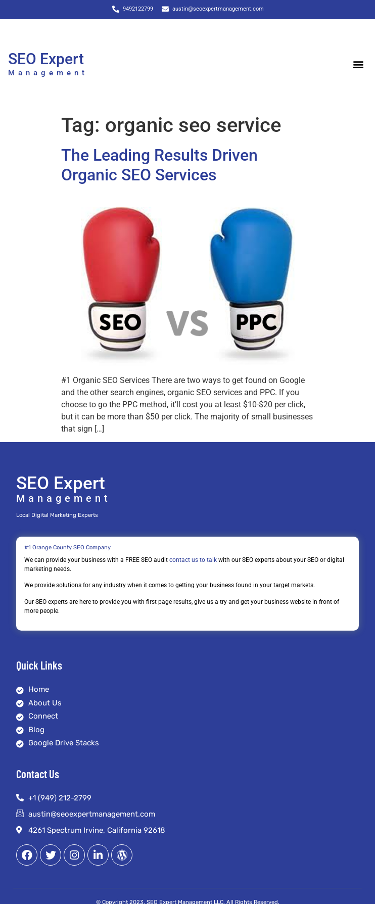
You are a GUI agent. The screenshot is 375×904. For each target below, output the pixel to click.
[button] (358, 64)
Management (48, 72)
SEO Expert (46, 59)
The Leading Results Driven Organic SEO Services (159, 165)
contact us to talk (193, 559)
